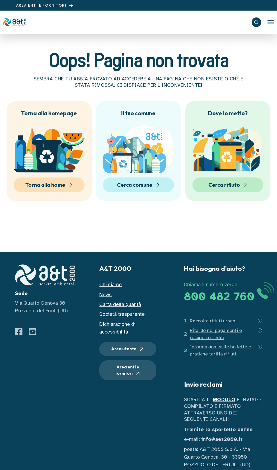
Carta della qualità (120, 304)
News (105, 294)
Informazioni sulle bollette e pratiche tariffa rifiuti (220, 350)
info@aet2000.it (222, 439)
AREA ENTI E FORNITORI (45, 5)
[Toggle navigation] (270, 22)
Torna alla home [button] (49, 184)
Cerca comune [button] (139, 184)
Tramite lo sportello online (218, 429)
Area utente (128, 349)
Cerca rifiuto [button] (228, 184)
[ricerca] (256, 22)
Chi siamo (110, 284)
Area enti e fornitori (128, 370)
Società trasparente (122, 314)
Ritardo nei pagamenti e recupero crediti (216, 333)
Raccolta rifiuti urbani (213, 321)
